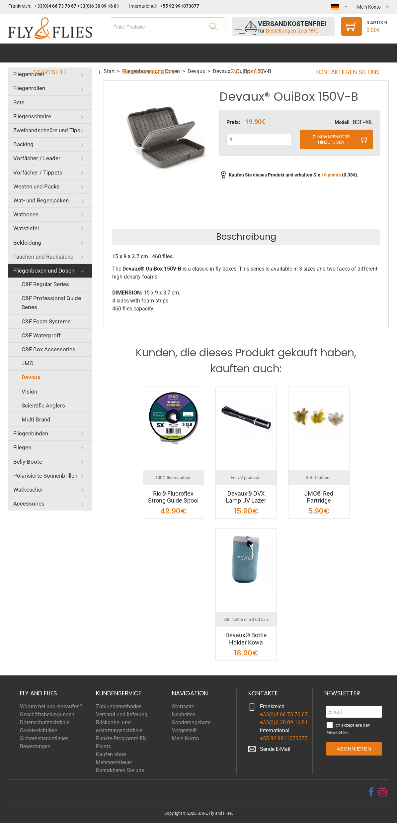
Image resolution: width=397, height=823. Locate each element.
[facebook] (371, 792)
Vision (29, 391)
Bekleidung (27, 242)
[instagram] (382, 792)
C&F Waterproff (41, 335)
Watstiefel (26, 228)
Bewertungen (35, 746)
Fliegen (22, 447)
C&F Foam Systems (46, 321)
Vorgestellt (184, 730)
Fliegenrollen (29, 88)
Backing (23, 144)
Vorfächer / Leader (36, 158)
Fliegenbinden (30, 433)
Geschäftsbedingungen (47, 714)
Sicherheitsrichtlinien (44, 738)
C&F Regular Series (45, 284)
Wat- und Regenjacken (41, 200)
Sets (19, 102)
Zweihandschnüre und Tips (46, 130)
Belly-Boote (27, 461)
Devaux (31, 377)
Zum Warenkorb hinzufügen (331, 139)
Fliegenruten (28, 74)
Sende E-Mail (275, 749)
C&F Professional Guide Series (51, 302)
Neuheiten (246, 53)
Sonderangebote (151, 53)
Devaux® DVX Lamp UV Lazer (246, 497)
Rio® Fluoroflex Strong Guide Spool (173, 497)
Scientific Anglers (43, 405)
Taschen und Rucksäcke (43, 256)
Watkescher (28, 489)
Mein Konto (185, 738)
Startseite (55, 53)
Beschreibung (246, 237)
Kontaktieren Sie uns (341, 53)
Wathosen (26, 214)
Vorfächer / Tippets (37, 172)
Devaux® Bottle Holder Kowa (246, 639)
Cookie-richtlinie (38, 730)
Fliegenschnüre (32, 116)
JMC (27, 363)
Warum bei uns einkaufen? (51, 706)
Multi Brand (36, 419)
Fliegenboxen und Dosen (43, 270)
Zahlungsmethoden (119, 706)
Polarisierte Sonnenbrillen (45, 475)
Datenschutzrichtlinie (44, 722)
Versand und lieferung (121, 714)
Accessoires (28, 503)
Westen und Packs (36, 186)
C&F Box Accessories (48, 349)
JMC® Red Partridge (318, 497)
